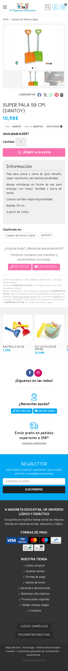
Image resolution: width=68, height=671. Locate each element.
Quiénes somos (35, 571)
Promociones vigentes (35, 599)
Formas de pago (35, 577)
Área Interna (33, 655)
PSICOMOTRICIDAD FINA (34, 635)
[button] (32, 68)
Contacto (35, 611)
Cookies (10, 651)
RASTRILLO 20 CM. (14, 347)
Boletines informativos (35, 594)
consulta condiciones (34, 443)
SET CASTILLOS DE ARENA (45, 348)
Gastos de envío (35, 582)
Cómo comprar (35, 566)
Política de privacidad (48, 647)
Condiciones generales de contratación (38, 651)
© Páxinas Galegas (34, 660)
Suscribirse (34, 489)
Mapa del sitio (13, 647)
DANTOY (57, 296)
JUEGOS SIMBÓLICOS (34, 626)
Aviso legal (28, 647)
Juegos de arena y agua (24, 296)
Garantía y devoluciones (35, 588)
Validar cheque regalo (35, 605)
